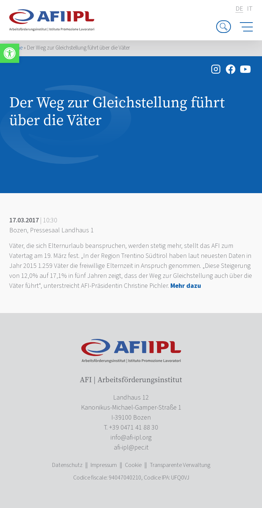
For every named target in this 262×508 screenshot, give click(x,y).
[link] (9, 53)
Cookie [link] (133, 465)
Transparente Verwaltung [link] (180, 465)
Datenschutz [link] (67, 465)
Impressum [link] (104, 465)
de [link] (239, 9)
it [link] (250, 9)
